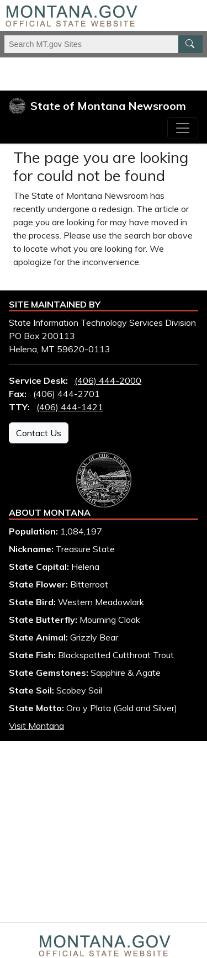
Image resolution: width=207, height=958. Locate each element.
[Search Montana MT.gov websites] (103, 44)
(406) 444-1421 (69, 406)
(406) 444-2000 (108, 380)
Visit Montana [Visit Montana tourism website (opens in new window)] (36, 725)
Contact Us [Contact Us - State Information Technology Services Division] (38, 432)
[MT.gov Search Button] (190, 44)
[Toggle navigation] (182, 128)
